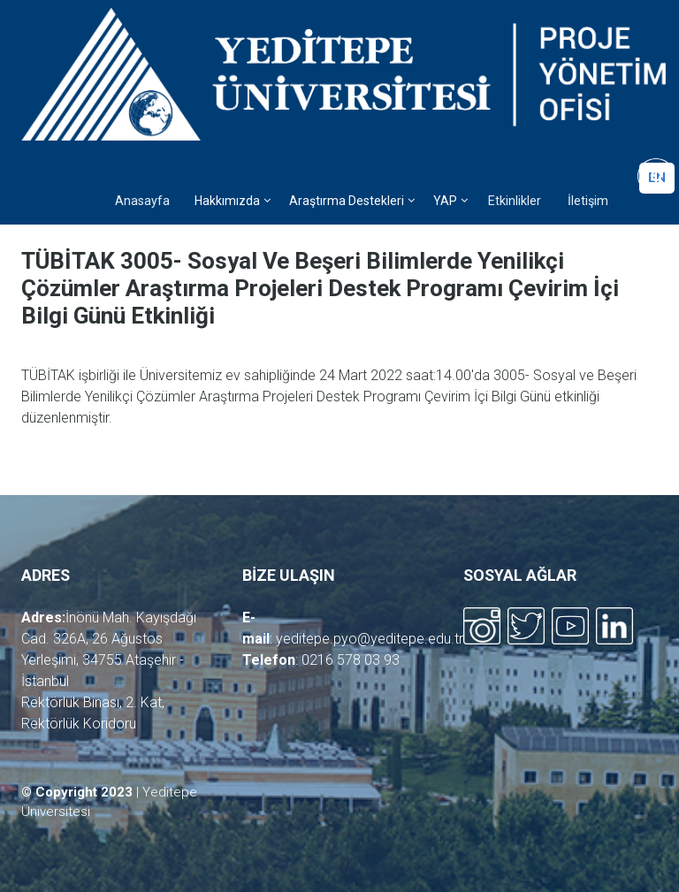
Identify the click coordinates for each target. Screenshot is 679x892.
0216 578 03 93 (350, 660)
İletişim (588, 201)
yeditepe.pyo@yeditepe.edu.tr (369, 638)
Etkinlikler (514, 201)
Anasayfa (142, 201)
